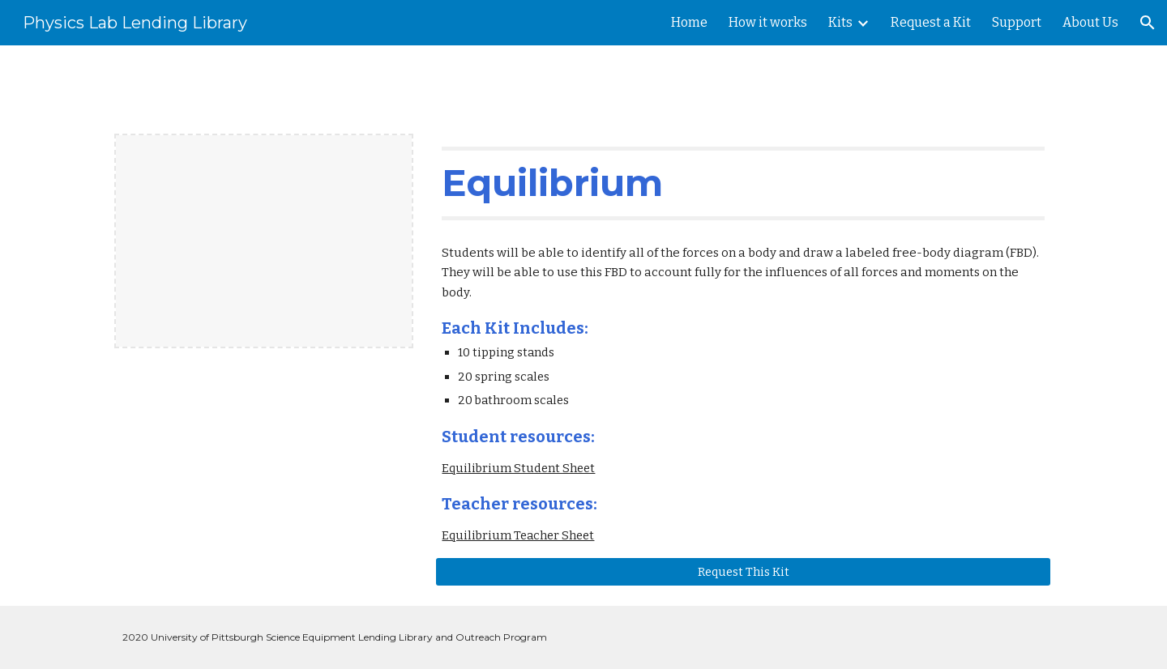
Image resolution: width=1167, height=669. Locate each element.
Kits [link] (840, 22)
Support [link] (1016, 22)
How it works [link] (768, 22)
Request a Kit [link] (931, 22)
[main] (743, 183)
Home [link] (689, 22)
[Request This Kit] (743, 571)
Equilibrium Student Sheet (518, 468)
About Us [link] (1090, 22)
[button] (1147, 22)
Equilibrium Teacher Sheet (518, 535)
